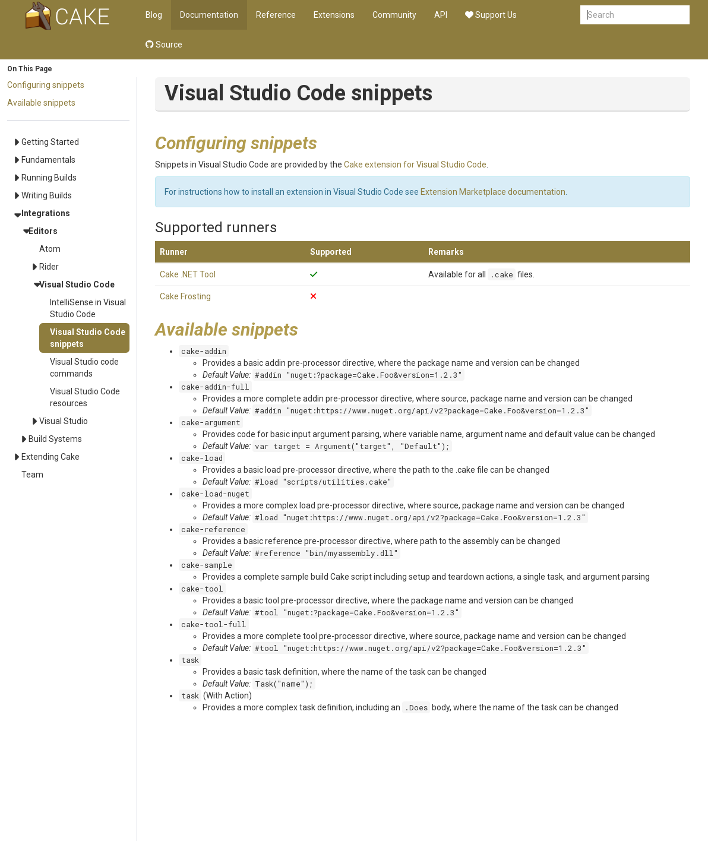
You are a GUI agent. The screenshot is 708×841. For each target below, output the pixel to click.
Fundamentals (48, 160)
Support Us (491, 15)
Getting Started (50, 142)
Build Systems (55, 439)
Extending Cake (50, 456)
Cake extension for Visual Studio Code (415, 164)
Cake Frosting (185, 296)
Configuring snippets (45, 85)
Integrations (45, 213)
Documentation (209, 15)
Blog (154, 15)
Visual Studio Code (77, 284)
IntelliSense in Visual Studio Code (88, 308)
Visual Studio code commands (84, 367)
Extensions (334, 15)
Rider (49, 266)
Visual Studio (63, 421)
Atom (50, 249)
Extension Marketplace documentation (493, 192)
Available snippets (41, 103)
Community (394, 15)
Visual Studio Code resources (85, 397)
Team (32, 474)
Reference (276, 15)
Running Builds (49, 177)
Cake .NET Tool (188, 274)
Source (164, 44)
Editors (43, 231)
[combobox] (635, 15)
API (440, 15)
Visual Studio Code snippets (87, 338)
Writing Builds (46, 195)
